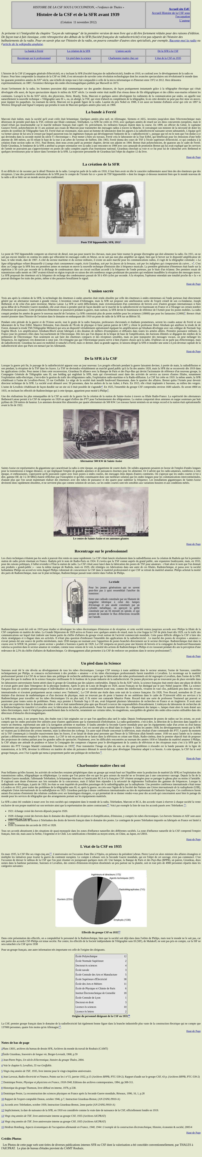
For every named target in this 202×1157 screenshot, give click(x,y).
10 (2, 1099)
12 (2, 1110)
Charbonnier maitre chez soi (123, 58)
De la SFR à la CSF (168, 51)
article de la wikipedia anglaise (23, 44)
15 (2, 1127)
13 (2, 1115)
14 (2, 1121)
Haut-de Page (193, 157)
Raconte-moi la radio (183, 40)
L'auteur (185, 20)
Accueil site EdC (179, 9)
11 (2, 1104)
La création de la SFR (78, 51)
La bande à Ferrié (34, 51)
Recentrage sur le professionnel (34, 58)
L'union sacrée (123, 51)
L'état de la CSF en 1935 (168, 58)
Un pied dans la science (78, 58)
